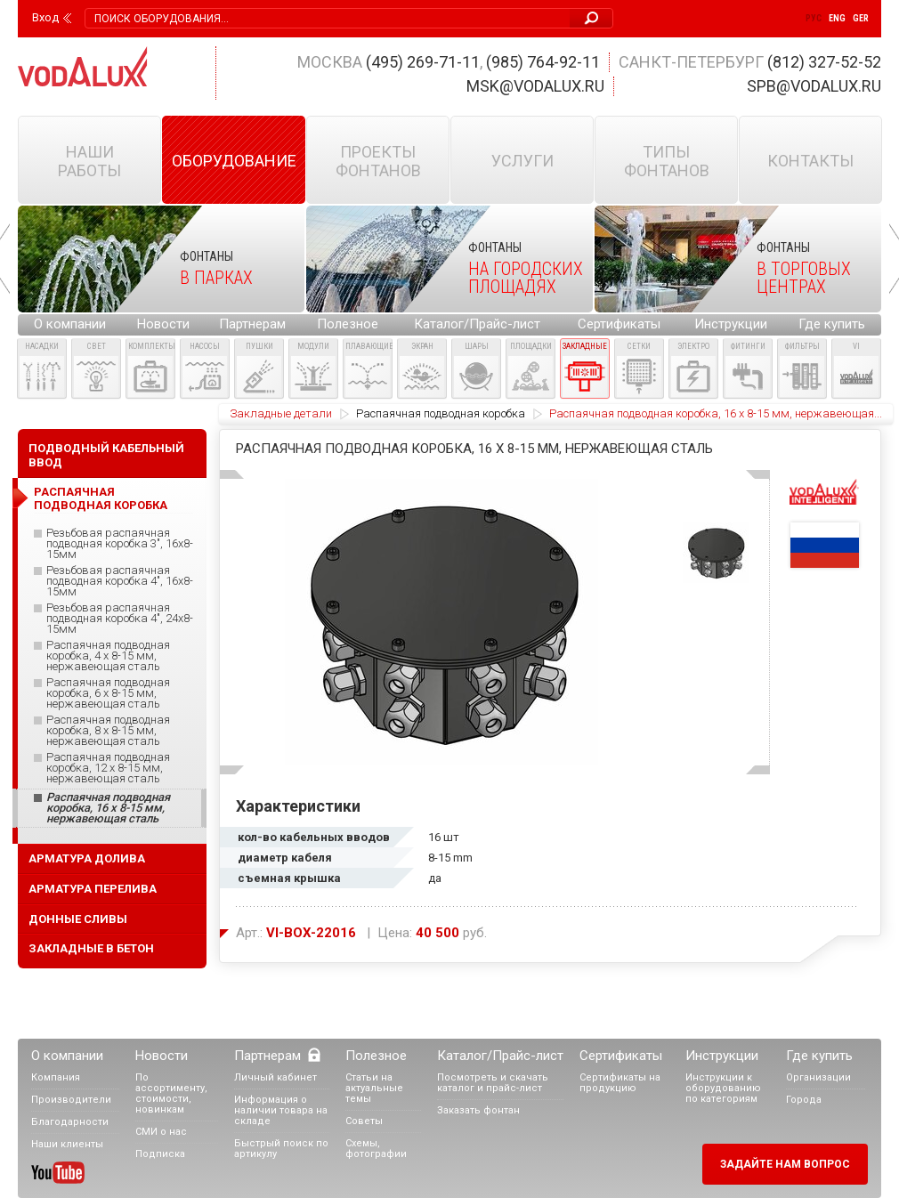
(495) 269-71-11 (423, 62)
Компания (55, 1077)
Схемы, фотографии (376, 1148)
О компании (70, 324)
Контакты (810, 160)
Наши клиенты (67, 1144)
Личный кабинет (275, 1077)
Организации (818, 1077)
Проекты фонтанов (378, 161)
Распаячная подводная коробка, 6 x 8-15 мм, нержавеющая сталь (108, 693)
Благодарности (70, 1122)
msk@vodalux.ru (535, 86)
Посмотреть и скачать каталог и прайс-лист (492, 1083)
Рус (814, 18)
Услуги (522, 160)
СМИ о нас (161, 1131)
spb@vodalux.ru (814, 86)
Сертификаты (619, 324)
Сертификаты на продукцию (619, 1083)
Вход (45, 18)
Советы (364, 1121)
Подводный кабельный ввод (106, 455)
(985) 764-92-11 (543, 62)
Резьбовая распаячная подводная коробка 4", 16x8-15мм (119, 581)
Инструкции (730, 324)
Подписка (160, 1154)
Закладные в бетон (91, 948)
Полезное (347, 324)
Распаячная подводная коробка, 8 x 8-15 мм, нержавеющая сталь (108, 731)
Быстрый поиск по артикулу (281, 1148)
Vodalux (83, 66)
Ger (861, 18)
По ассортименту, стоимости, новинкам (171, 1093)
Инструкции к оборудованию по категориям (723, 1088)
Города (804, 1099)
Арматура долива (86, 858)
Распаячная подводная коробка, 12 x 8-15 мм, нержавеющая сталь (108, 768)
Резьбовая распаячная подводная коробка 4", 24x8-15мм (119, 618)
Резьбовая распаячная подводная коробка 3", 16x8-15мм (119, 544)
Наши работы (89, 161)
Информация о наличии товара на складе (281, 1110)
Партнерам (252, 324)
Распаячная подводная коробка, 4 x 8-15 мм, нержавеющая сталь (108, 656)
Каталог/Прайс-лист (477, 324)
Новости (163, 324)
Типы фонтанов (666, 161)
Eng (837, 18)
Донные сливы (77, 919)
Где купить (831, 324)
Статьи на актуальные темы (374, 1088)
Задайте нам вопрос (785, 1164)
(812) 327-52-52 (824, 62)
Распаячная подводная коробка (440, 413)
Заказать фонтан (478, 1110)
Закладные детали (281, 413)
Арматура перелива (92, 888)
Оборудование (234, 160)
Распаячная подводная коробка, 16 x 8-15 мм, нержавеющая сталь (108, 808)
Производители (71, 1099)
